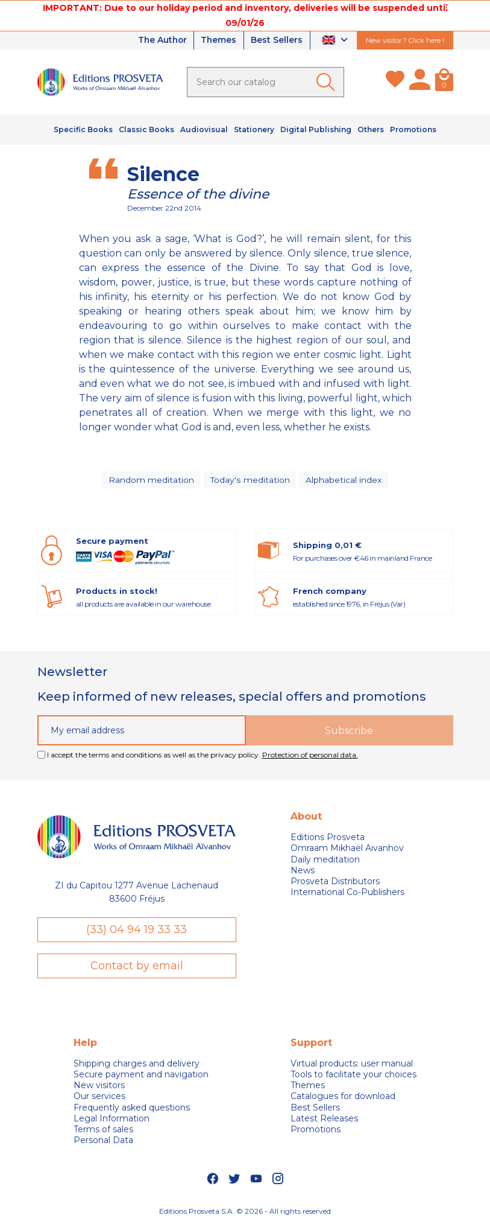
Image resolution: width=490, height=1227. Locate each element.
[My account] (419, 82)
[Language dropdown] (336, 40)
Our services (99, 1097)
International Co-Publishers (347, 893)
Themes (217, 40)
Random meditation (152, 479)
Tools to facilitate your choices (353, 1075)
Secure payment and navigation (141, 1075)
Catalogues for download (343, 1097)
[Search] (265, 82)
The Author (159, 40)
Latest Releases (324, 1119)
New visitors (99, 1087)
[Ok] (327, 82)
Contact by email (136, 967)
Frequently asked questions (132, 1108)
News (303, 871)
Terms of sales (103, 1130)
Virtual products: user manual (352, 1064)
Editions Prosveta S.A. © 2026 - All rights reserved (245, 1212)
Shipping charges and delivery (136, 1064)
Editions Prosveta (328, 838)
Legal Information (111, 1119)
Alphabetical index (344, 479)
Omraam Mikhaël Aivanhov (347, 849)
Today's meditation (250, 479)
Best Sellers (277, 40)
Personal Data (103, 1141)
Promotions (316, 1130)
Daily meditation (325, 860)
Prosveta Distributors (335, 882)
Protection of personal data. (310, 755)
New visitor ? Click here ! (405, 40)
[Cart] (444, 82)
